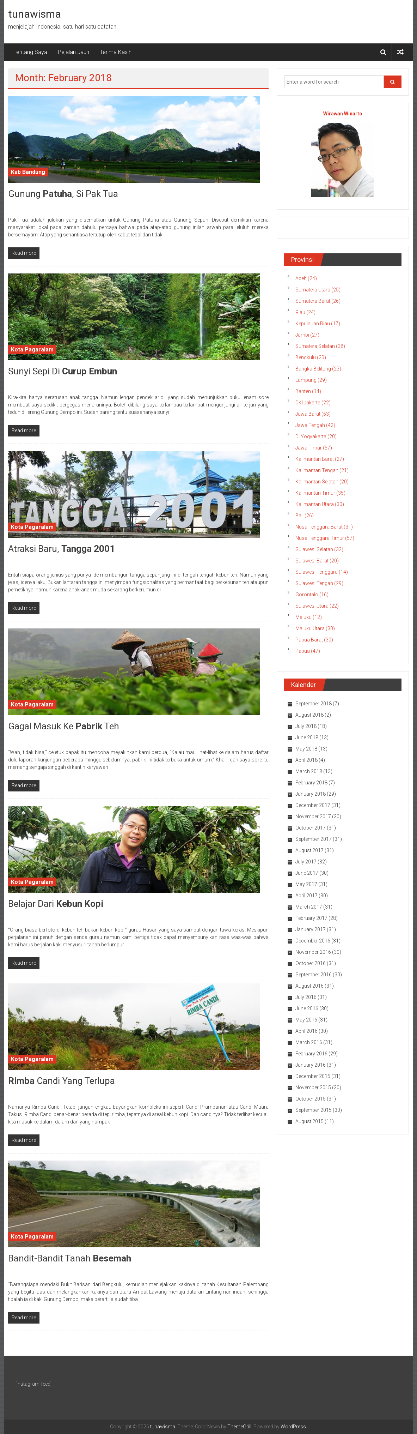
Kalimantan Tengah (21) (322, 470)
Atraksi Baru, (61, 548)
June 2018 (306, 737)
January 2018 (310, 794)
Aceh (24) (306, 278)
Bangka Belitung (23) (318, 369)
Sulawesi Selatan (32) (319, 549)
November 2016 (313, 952)
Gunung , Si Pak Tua (63, 193)
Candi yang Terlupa (61, 1081)
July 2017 (306, 861)
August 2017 (309, 850)
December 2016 (312, 941)
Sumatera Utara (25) (318, 290)
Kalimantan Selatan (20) (322, 481)
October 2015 (310, 1099)
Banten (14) (308, 391)
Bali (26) (304, 515)
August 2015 (309, 1121)
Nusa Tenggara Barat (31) (324, 527)
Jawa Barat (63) (313, 414)
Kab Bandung (28, 172)
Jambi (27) (307, 335)
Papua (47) (307, 651)
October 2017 (310, 828)
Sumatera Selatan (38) (320, 346)
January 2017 (310, 929)
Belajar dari (55, 903)
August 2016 (309, 986)
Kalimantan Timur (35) (320, 493)
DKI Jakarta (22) (313, 402)
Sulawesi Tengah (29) (319, 583)
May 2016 (306, 1020)
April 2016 (306, 1031)
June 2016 (306, 1008)
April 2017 (306, 895)
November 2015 (313, 1087)
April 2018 (306, 760)
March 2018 (308, 771)
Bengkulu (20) (310, 357)
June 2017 (306, 873)
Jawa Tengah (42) (315, 425)
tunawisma (34, 14)
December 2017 (312, 805)
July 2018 (306, 726)
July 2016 (306, 997)
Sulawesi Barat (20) (317, 561)
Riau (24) (305, 312)
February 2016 (311, 1053)
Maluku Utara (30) (315, 628)
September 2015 (313, 1110)
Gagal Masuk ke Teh (63, 726)
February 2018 (311, 782)
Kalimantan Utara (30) (319, 504)
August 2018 (309, 715)
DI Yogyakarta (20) (316, 436)
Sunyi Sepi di (62, 371)
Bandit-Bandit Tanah (69, 1258)
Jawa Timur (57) (313, 448)
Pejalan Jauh (73, 52)
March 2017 (308, 907)
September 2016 (313, 974)
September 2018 (313, 703)
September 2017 (313, 839)
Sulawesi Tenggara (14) (321, 572)
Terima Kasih (115, 52)
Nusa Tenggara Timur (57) (324, 538)
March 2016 (308, 1042)
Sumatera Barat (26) (318, 301)
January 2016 (310, 1065)
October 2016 (310, 963)
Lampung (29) (311, 380)
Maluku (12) (308, 617)
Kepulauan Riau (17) (317, 323)
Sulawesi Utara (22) (317, 606)
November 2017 (313, 816)
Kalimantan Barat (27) (319, 459)
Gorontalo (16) (312, 594)
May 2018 (306, 749)
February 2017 (311, 918)
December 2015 (312, 1076)
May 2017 (306, 884)
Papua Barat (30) (314, 640)
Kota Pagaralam (32, 349)
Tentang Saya (30, 52)
